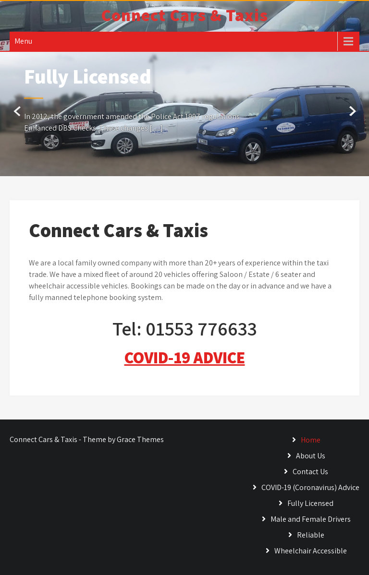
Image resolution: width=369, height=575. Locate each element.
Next (351, 111)
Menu (23, 41)
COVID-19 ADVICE (184, 357)
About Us (310, 456)
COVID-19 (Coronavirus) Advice (310, 487)
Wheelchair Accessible (310, 551)
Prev (17, 111)
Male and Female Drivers (311, 519)
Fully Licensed (310, 503)
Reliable (310, 535)
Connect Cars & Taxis (184, 15)
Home (310, 440)
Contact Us (310, 472)
